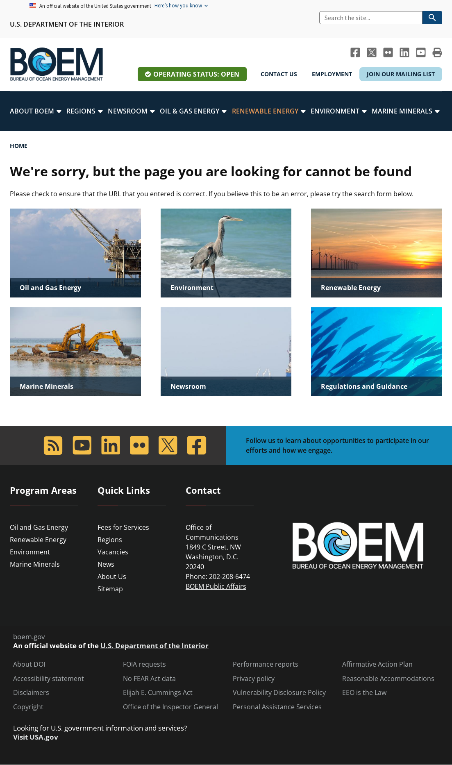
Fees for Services (123, 527)
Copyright (28, 707)
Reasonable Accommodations (388, 678)
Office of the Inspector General (170, 707)
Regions (110, 539)
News (106, 564)
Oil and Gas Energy (39, 527)
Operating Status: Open (196, 74)
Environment (30, 551)
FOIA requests (144, 664)
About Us (112, 576)
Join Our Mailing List (401, 74)
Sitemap (110, 588)
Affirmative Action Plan (377, 664)
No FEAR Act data (149, 678)
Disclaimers (31, 692)
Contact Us (279, 74)
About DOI (29, 664)
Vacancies (113, 551)
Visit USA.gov (35, 737)
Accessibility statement (48, 678)
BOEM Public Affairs (216, 586)
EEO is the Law (364, 692)
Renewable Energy (38, 539)
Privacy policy (254, 678)
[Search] (370, 17)
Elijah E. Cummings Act (158, 692)
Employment (332, 74)
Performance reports (265, 664)
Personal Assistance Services (277, 707)
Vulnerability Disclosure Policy (279, 692)
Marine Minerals (35, 564)
